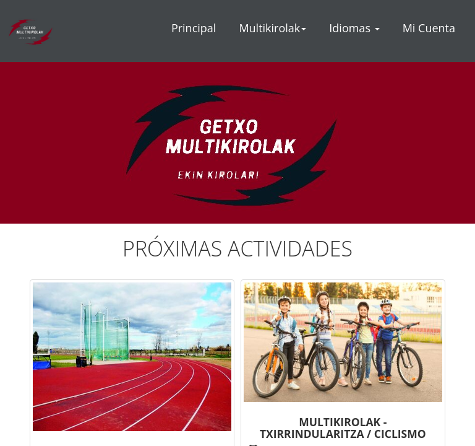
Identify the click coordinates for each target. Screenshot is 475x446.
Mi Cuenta (429, 27)
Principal (193, 27)
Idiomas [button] (354, 27)
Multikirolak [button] (272, 27)
